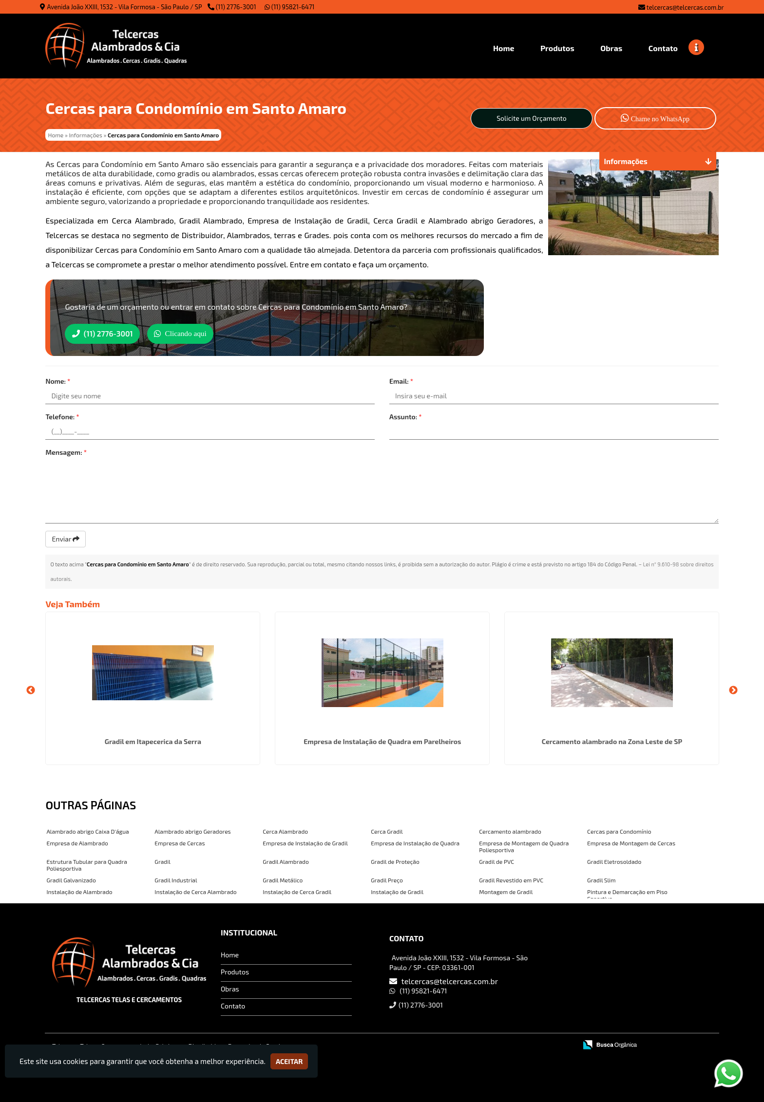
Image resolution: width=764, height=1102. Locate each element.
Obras (230, 988)
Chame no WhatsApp (655, 117)
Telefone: (62, 415)
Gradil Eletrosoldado (614, 860)
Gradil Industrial (175, 879)
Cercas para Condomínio (619, 830)
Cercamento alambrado (510, 830)
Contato (233, 1005)
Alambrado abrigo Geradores (192, 830)
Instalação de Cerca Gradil (297, 890)
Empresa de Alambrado (77, 842)
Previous (31, 689)
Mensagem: (66, 451)
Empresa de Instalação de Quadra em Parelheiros (382, 740)
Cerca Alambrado (285, 830)
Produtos (235, 971)
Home (230, 954)
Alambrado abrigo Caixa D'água (87, 830)
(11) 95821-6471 (290, 7)
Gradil (162, 860)
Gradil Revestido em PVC (511, 879)
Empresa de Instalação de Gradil (305, 842)
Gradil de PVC (496, 860)
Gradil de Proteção (395, 860)
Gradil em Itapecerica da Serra (153, 740)
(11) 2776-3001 (236, 7)
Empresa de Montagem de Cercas (631, 842)
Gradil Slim (601, 879)
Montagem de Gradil (506, 890)
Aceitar (289, 1061)
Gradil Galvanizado (71, 879)
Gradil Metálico (283, 879)
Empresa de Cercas (179, 842)
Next (733, 689)
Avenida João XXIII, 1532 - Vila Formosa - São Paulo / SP (124, 7)
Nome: (57, 380)
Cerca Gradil (386, 830)
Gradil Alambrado (286, 860)
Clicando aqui (192, 333)
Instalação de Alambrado (79, 890)
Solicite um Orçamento (532, 118)
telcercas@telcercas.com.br (685, 7)
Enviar (65, 538)
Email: (401, 380)
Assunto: (405, 415)
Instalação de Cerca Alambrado (195, 890)
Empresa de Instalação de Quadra (415, 842)
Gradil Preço (387, 879)
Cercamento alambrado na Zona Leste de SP (612, 740)
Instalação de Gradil (397, 890)
